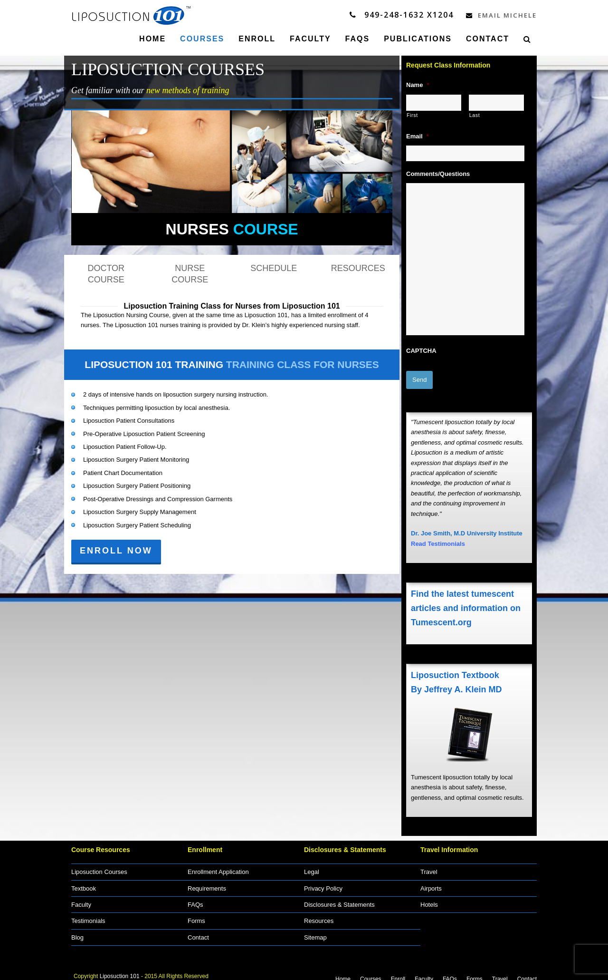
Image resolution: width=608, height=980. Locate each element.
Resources (318, 915)
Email (417, 135)
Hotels (429, 898)
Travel (428, 865)
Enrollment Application (218, 865)
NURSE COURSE (189, 273)
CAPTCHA (421, 350)
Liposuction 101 (120, 970)
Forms (196, 915)
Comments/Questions (438, 173)
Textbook (83, 882)
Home (343, 973)
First (412, 114)
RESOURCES (358, 267)
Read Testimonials (438, 537)
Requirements (207, 882)
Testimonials (88, 915)
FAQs (195, 898)
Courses (370, 973)
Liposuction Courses (99, 865)
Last (474, 114)
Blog (77, 931)
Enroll (398, 973)
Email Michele (497, 15)
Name (417, 84)
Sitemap (315, 931)
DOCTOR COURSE (105, 273)
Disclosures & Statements (339, 898)
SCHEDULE (273, 267)
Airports (431, 882)
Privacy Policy (323, 882)
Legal (311, 865)
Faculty (81, 898)
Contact (198, 931)
